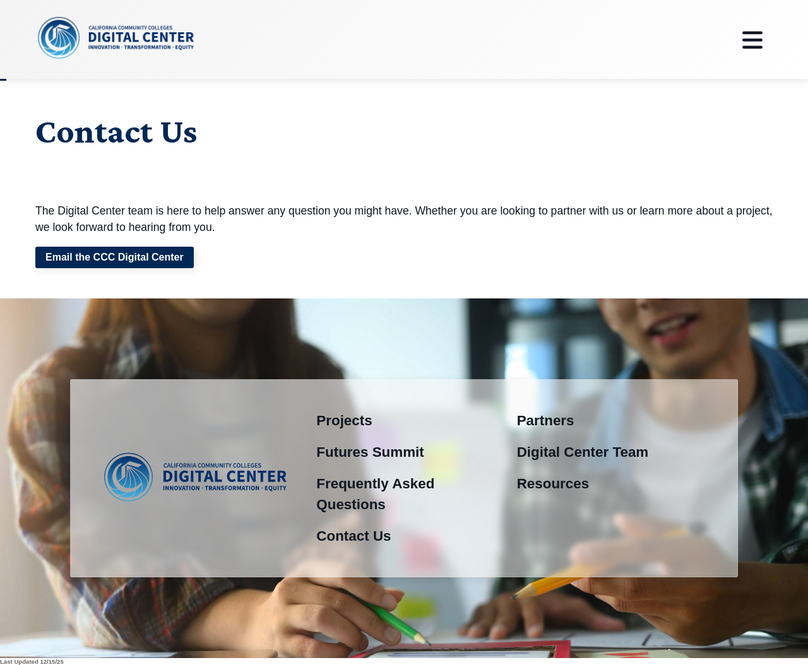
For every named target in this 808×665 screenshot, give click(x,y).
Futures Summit (370, 452)
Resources (553, 483)
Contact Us (353, 536)
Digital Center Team (583, 452)
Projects (344, 420)
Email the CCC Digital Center (114, 257)
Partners (545, 420)
